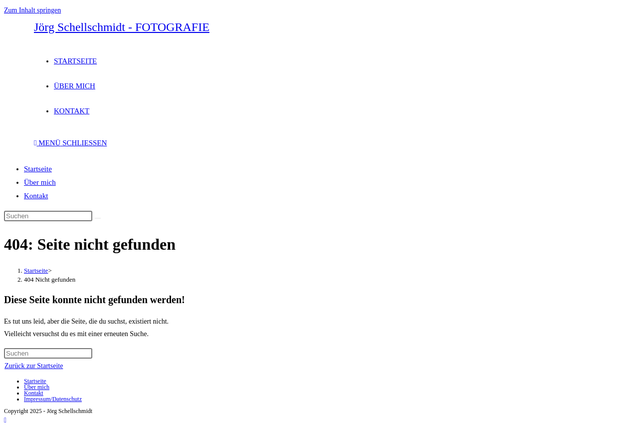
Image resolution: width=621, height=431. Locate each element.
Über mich (40, 182)
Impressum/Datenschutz (53, 399)
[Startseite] (36, 270)
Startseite (38, 169)
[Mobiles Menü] (70, 143)
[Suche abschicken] (97, 218)
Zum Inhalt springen (32, 10)
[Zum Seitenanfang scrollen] (5, 420)
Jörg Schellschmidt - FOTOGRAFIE (121, 26)
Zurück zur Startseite (33, 366)
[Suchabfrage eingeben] (48, 216)
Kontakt (36, 196)
